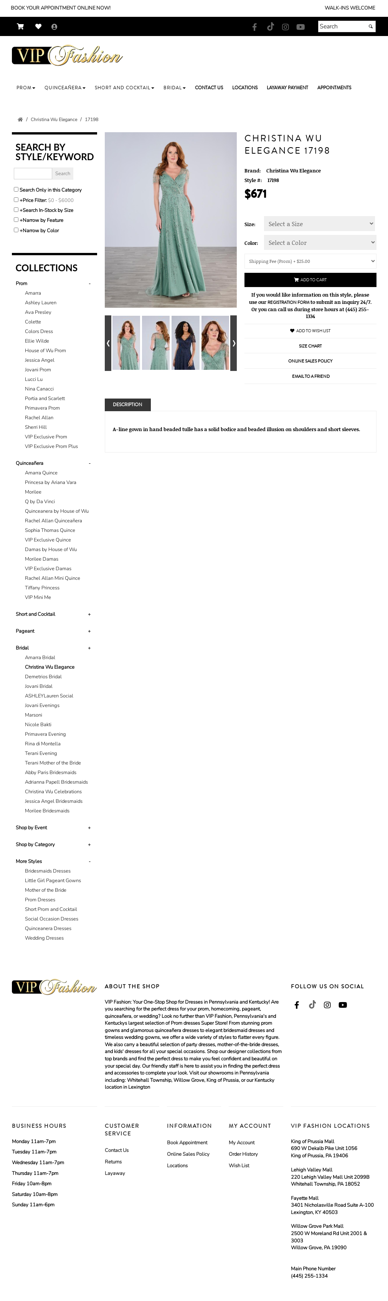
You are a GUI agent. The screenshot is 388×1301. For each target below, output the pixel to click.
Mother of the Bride (45, 890)
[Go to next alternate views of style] (233, 343)
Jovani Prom (38, 369)
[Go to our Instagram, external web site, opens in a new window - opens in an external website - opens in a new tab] (285, 27)
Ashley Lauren (40, 302)
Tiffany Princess (42, 587)
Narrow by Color (41, 230)
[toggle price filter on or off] (16, 199)
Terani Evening (41, 753)
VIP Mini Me (38, 597)
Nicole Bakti (38, 724)
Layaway (115, 1173)
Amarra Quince (41, 472)
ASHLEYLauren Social (49, 695)
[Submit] (370, 26)
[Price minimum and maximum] (63, 200)
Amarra (33, 293)
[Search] (347, 26)
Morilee (33, 492)
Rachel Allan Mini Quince (52, 578)
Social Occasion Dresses (51, 918)
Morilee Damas (41, 559)
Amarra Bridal (40, 657)
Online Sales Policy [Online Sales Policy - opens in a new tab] (310, 361)
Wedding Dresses (44, 938)
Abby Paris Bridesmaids (50, 772)
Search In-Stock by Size (48, 210)
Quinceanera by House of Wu (57, 511)
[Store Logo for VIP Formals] (67, 55)
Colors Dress (39, 331)
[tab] (54, 365)
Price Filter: (35, 200)
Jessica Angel (39, 360)
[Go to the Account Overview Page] (54, 27)
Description (127, 405)
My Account (241, 1142)
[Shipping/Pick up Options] (310, 261)
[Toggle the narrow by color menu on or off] (16, 230)
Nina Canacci (39, 389)
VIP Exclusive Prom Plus (51, 446)
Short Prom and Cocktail (51, 909)
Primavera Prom (42, 408)
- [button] (90, 284)
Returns (113, 1161)
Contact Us (117, 1150)
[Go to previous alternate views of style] (108, 343)
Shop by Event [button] (31, 827)
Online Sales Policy (188, 1154)
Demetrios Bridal (43, 676)
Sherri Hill (36, 427)
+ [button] (89, 614)
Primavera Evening (45, 734)
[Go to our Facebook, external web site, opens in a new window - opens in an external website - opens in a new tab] (255, 27)
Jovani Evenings (42, 705)
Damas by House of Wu (51, 549)
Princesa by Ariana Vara (50, 482)
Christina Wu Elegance (49, 667)
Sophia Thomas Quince (50, 530)
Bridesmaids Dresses (48, 871)
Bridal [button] (22, 648)
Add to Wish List (310, 331)
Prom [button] (21, 283)
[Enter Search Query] (33, 173)
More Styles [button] (29, 861)
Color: (251, 243)
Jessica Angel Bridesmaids (54, 801)
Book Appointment (187, 1142)
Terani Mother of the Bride (53, 763)
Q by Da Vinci (40, 501)
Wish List (239, 1165)
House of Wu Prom (45, 350)
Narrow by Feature (43, 220)
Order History (243, 1154)
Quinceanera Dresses (48, 928)
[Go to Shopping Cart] (22, 27)
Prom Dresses (40, 899)
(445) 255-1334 (309, 1276)
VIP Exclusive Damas (48, 568)
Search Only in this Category (51, 190)
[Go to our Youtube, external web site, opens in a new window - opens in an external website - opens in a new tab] (301, 27)
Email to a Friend (311, 376)
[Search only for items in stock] (16, 209)
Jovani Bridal (39, 686)
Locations (177, 1165)
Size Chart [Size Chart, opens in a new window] (310, 346)
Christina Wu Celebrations (53, 791)
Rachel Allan (39, 417)
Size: (250, 224)
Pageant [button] (25, 631)
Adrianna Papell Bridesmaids (56, 782)
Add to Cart (310, 280)
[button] (26, 88)
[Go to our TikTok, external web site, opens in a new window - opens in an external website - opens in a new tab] (270, 26)
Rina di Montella (43, 743)
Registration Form (288, 302)
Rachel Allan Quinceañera (53, 520)
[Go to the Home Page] (20, 119)
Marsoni (33, 715)
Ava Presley (38, 312)
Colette (33, 321)
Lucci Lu (34, 379)
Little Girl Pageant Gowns (53, 880)
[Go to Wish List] (40, 27)
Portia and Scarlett (45, 398)
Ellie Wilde (37, 341)
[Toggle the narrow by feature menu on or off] (16, 219)
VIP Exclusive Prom (46, 436)
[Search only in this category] (16, 189)
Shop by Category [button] (35, 844)
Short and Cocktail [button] (35, 614)
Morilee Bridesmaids (47, 810)
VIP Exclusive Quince (48, 539)
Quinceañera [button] (29, 463)
